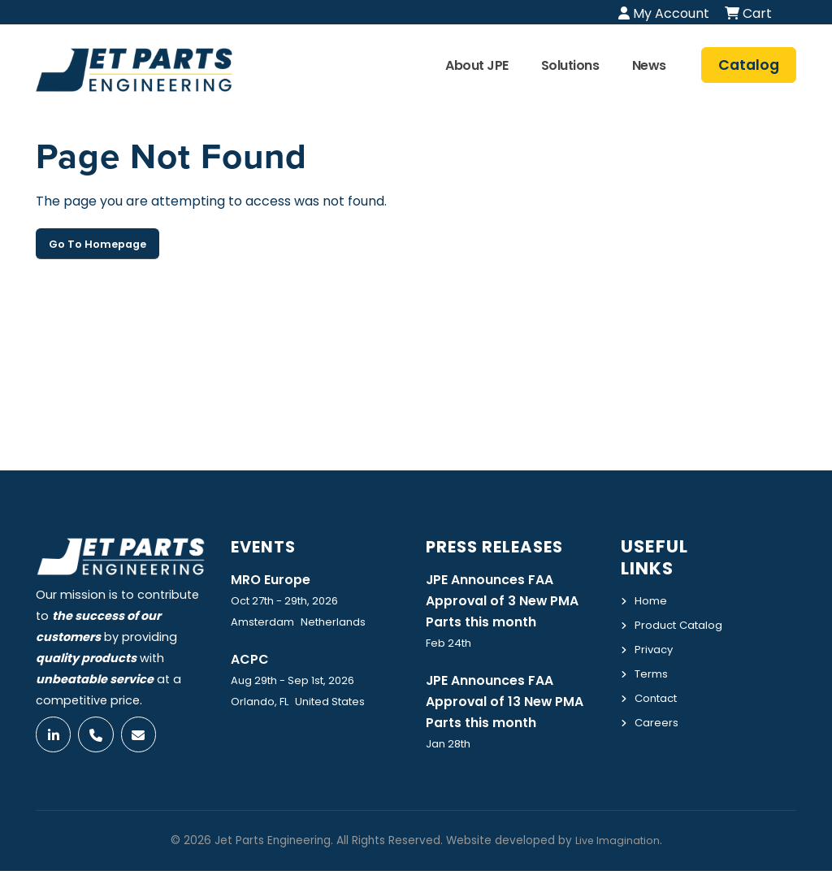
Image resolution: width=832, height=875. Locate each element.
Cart (748, 13)
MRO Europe (274, 579)
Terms (653, 690)
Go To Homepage (97, 244)
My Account (663, 13)
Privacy (655, 667)
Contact (659, 714)
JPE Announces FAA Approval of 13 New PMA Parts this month (511, 704)
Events (267, 546)
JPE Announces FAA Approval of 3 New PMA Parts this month (509, 601)
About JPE (477, 65)
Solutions (570, 65)
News (649, 65)
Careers (658, 738)
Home (652, 600)
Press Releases (501, 546)
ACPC (251, 659)
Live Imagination (617, 844)
